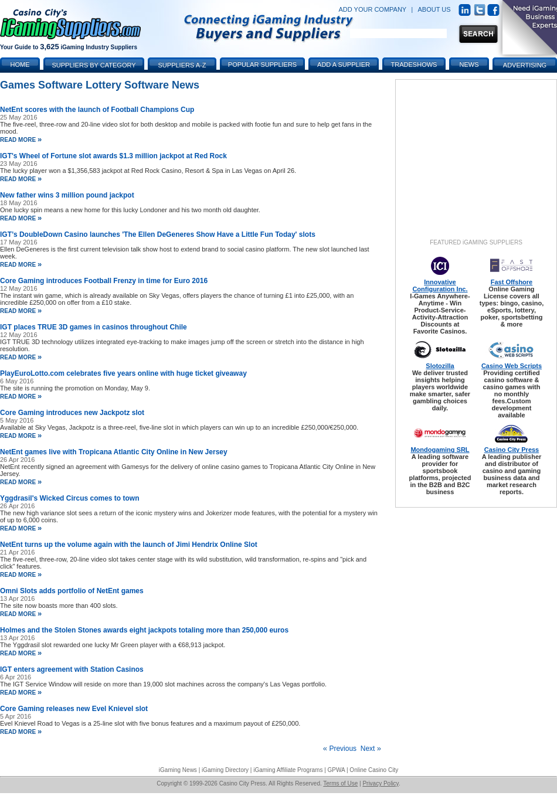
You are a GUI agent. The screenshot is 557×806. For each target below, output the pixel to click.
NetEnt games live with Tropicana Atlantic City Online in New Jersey (113, 452)
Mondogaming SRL (439, 449)
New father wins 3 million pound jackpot (67, 195)
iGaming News (178, 770)
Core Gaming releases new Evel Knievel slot (74, 709)
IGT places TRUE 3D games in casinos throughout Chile (93, 327)
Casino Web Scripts (511, 365)
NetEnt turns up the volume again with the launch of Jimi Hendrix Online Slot (128, 544)
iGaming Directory (225, 770)
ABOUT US (434, 9)
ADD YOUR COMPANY (372, 9)
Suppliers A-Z (182, 65)
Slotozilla (440, 365)
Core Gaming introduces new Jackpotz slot (72, 413)
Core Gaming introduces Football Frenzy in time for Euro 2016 (104, 281)
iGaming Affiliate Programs (287, 770)
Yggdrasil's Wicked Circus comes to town (69, 498)
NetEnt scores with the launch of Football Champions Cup (97, 110)
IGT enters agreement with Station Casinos (72, 669)
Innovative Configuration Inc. (439, 285)
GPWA (336, 770)
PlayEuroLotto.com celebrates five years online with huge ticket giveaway (123, 373)
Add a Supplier (343, 64)
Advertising (524, 65)
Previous (339, 748)
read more (21, 140)
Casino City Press (511, 449)
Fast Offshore (512, 281)
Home (20, 64)
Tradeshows (414, 64)
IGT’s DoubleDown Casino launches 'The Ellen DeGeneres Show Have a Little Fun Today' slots (157, 234)
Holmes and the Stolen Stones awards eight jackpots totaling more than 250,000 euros (144, 630)
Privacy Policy (380, 783)
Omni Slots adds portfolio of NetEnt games (72, 591)
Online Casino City (373, 770)
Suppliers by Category (93, 65)
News (469, 64)
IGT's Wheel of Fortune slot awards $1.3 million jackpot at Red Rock (113, 156)
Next (371, 748)
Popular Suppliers (262, 64)
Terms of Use (340, 783)
